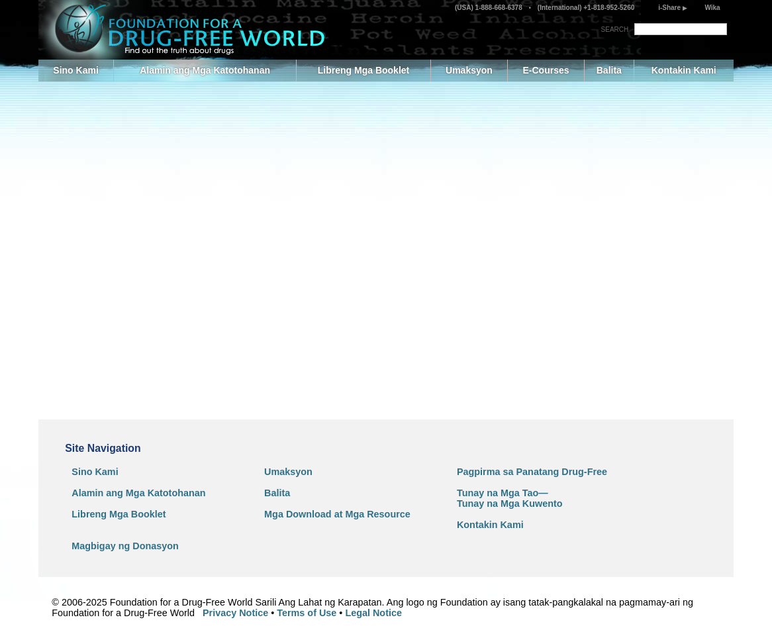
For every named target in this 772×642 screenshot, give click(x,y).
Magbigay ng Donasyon (125, 546)
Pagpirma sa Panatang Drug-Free (532, 471)
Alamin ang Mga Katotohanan (205, 70)
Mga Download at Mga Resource (337, 514)
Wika (712, 7)
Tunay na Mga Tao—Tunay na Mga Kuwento (510, 498)
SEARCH (615, 29)
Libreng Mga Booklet (363, 70)
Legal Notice (373, 613)
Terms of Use (306, 613)
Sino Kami (75, 70)
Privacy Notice (235, 613)
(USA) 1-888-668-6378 (489, 7)
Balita (609, 70)
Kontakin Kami (683, 70)
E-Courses (545, 70)
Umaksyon (469, 70)
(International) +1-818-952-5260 (585, 7)
